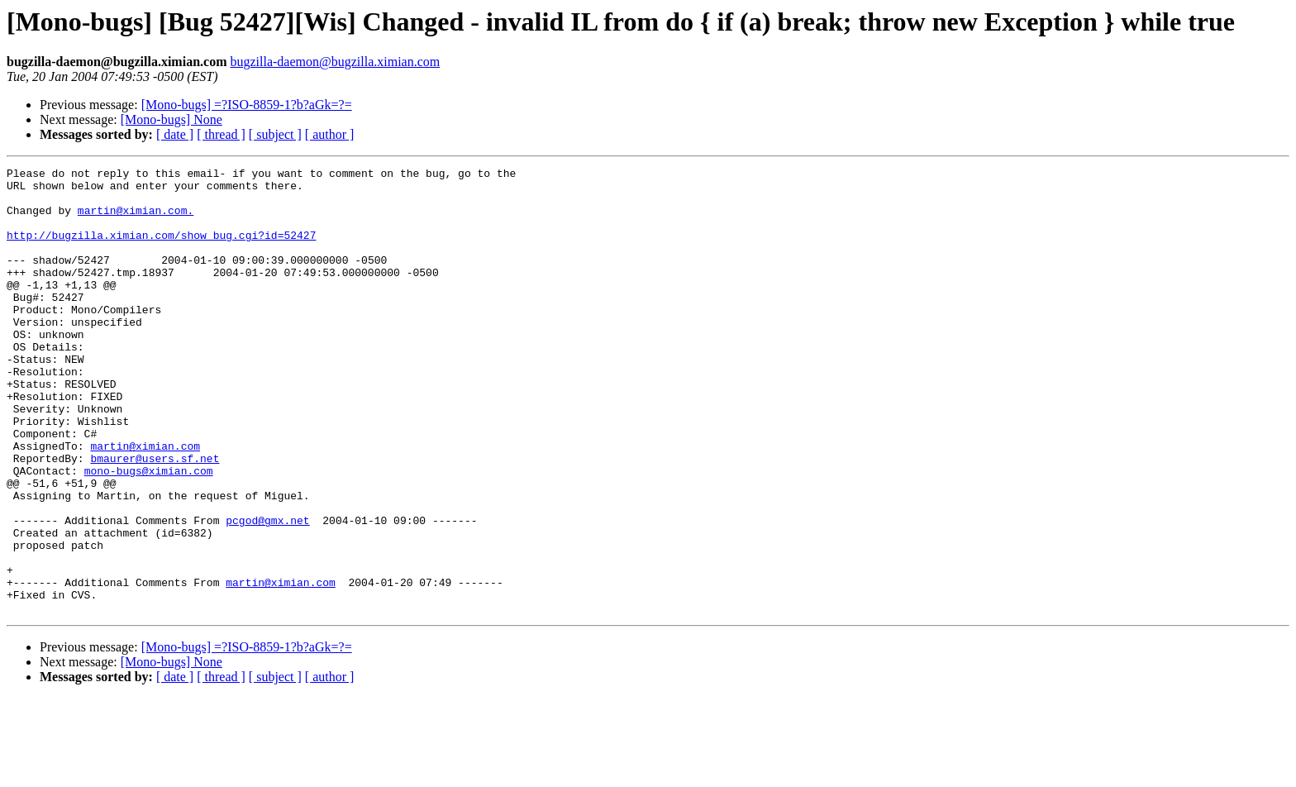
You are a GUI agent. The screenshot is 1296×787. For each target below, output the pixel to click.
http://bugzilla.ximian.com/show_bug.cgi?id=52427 (161, 249)
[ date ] (174, 134)
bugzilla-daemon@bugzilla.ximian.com (335, 62)
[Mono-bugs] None (171, 119)
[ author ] (330, 134)
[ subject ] (275, 134)
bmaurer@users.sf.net (154, 517)
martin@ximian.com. (135, 219)
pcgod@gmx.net (267, 591)
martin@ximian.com (145, 502)
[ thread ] (221, 134)
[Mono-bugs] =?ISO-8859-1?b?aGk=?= (246, 105)
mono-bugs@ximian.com (148, 532)
